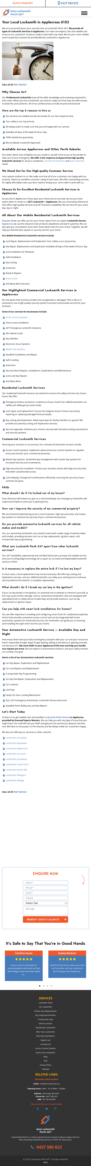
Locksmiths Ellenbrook (17, 748)
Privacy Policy (45, 1065)
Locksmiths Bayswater (16, 743)
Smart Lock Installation (45, 1052)
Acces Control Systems (17, 317)
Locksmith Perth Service (57, 717)
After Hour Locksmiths (45, 1032)
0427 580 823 (70, 3)
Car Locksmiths (45, 1007)
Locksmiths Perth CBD (16, 769)
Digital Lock (45, 1040)
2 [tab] (43, 986)
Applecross (7, 223)
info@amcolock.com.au (50, 1083)
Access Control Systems (45, 1048)
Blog (45, 1056)
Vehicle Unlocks (45, 1023)
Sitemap (45, 1069)
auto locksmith (77, 160)
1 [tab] (39, 986)
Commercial (45, 1044)
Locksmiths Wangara (16, 775)
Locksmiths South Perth (17, 764)
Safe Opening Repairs (45, 1036)
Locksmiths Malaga (15, 780)
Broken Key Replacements (45, 1011)
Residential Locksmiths (45, 1027)
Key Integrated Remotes (45, 1015)
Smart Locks (11, 278)
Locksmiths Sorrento (16, 753)
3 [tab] (47, 986)
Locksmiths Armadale (16, 737)
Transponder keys (45, 1019)
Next (87, 965)
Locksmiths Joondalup (16, 759)
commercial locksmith (55, 160)
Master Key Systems (15, 349)
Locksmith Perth (45, 1003)
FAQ (45, 1061)
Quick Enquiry (23, 3)
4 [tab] (51, 986)
